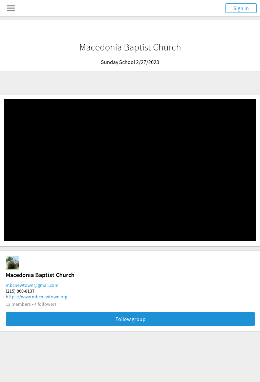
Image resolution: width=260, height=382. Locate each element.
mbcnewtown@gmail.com (32, 285)
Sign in (241, 8)
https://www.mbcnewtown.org (36, 297)
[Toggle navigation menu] (11, 8)
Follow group (130, 319)
